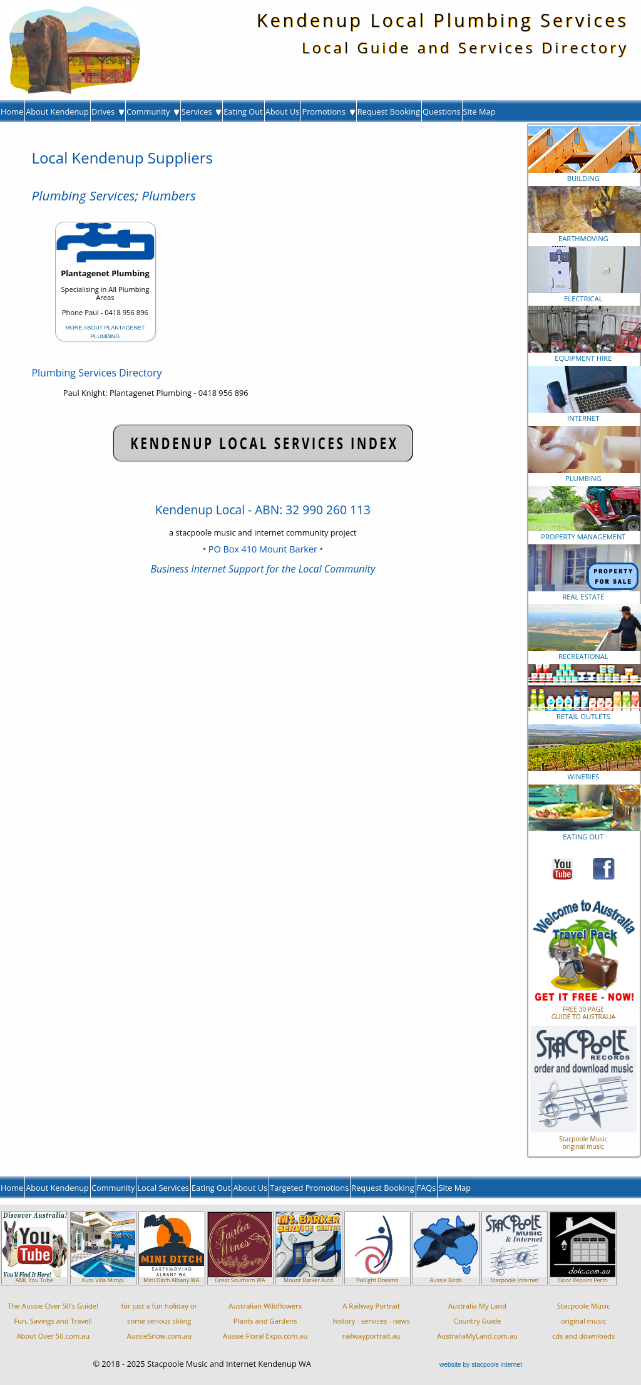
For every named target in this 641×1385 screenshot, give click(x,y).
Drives (107, 111)
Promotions (328, 111)
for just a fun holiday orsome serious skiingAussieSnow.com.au (159, 1321)
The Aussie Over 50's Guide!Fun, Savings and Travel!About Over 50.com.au (53, 1321)
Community (152, 111)
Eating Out (243, 111)
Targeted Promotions (309, 1187)
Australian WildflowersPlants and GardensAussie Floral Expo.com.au (265, 1321)
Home (12, 111)
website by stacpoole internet (480, 1364)
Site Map (479, 111)
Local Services (163, 1187)
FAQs (426, 1187)
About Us (282, 111)
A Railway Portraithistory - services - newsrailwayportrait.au (370, 1321)
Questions (442, 111)
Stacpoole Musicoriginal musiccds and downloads (583, 1321)
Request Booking (388, 111)
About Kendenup (57, 111)
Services (201, 111)
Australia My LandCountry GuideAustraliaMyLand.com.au (477, 1321)
